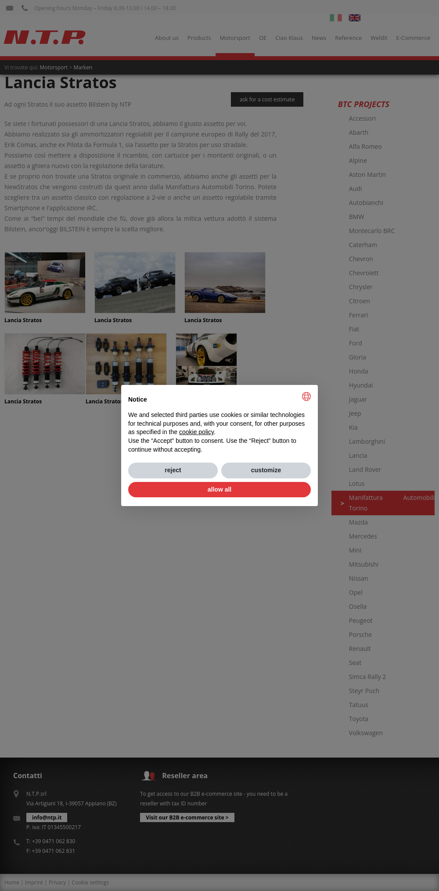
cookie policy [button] (196, 431)
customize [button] (266, 470)
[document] (219, 423)
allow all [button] (219, 489)
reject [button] (173, 470)
